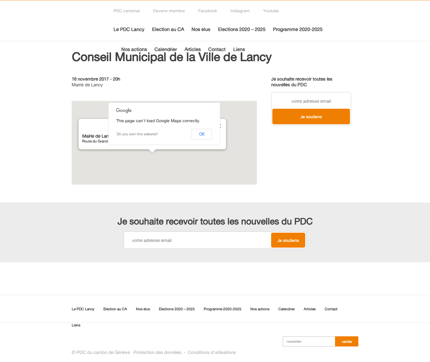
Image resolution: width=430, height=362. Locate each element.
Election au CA (168, 29)
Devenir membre (169, 10)
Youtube (271, 10)
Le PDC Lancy (128, 29)
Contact (216, 49)
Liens (239, 49)
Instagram (240, 10)
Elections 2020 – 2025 (241, 29)
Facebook (207, 10)
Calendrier (165, 49)
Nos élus (200, 29)
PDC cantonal (126, 10)
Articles (193, 49)
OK (202, 134)
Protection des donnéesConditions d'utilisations (184, 352)
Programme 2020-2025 (297, 29)
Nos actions (134, 49)
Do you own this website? (137, 134)
